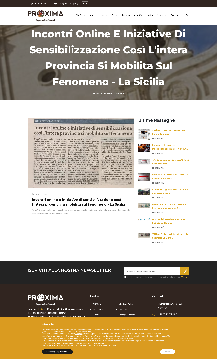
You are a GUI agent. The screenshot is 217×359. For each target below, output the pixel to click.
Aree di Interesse (99, 15)
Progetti (126, 15)
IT (85, 3)
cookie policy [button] (87, 332)
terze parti (78, 334)
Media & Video (126, 304)
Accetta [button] (167, 352)
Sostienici (162, 15)
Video (151, 15)
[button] (173, 324)
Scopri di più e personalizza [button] (57, 352)
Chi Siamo (81, 15)
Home (96, 93)
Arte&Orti (139, 15)
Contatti (175, 15)
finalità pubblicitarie (154, 336)
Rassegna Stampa (114, 93)
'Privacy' (185, 277)
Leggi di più (158, 138)
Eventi (115, 15)
